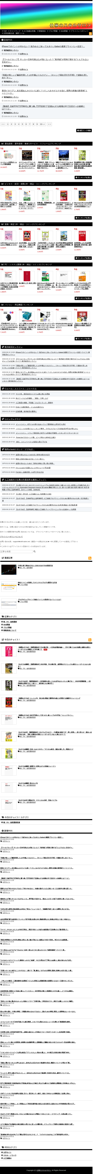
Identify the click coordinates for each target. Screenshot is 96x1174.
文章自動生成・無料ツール (13, 33)
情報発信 (42, 31)
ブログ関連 (53, 31)
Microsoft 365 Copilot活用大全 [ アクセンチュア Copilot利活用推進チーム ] (83, 204)
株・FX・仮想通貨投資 (27, 651)
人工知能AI (7, 1158)
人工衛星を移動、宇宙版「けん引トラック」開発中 (34, 403)
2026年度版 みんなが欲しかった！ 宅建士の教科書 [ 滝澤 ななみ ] (27, 244)
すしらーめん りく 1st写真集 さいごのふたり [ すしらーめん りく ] (65, 285)
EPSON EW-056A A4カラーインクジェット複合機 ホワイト (64, 325)
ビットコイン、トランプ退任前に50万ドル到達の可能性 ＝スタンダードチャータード (47, 433)
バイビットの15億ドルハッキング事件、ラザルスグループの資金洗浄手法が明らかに (47, 429)
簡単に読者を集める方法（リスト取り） (30, 459)
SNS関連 (64, 31)
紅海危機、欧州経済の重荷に (26, 411)
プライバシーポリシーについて (11, 537)
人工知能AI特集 (30, 31)
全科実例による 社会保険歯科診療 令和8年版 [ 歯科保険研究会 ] (83, 244)
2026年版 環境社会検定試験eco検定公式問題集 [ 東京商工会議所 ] (64, 244)
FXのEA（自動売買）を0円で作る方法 (30, 472)
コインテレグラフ (13, 419)
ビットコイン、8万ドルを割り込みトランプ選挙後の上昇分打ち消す (41, 424)
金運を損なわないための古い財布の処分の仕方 (33, 455)
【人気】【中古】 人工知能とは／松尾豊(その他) (33, 494)
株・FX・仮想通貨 (25, 568)
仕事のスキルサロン (44, 1170)
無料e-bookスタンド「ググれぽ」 (20, 449)
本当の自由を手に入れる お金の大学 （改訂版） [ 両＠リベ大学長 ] (9, 204)
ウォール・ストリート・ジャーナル (21, 389)
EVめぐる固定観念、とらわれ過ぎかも (30, 407)
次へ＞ (42, 124)
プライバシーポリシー (79, 31)
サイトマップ (15, 31)
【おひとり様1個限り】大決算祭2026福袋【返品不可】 (83, 325)
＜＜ (3, 124)
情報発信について (9, 630)
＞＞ (49, 124)
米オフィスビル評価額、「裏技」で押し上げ (32, 398)
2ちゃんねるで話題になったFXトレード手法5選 (33, 468)
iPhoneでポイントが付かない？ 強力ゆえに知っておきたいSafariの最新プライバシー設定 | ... (43, 46)
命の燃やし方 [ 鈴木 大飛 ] (27, 283)
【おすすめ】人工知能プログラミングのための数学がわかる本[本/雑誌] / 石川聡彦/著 (46, 505)
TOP (5, 31)
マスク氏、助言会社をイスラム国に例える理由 (33, 394)
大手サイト (6, 841)
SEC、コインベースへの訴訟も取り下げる (31, 442)
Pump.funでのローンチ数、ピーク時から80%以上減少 (36, 437)
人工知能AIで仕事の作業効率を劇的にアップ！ (25, 480)
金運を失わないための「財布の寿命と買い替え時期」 (35, 463)
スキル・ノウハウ (9, 1155)
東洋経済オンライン (14, 347)
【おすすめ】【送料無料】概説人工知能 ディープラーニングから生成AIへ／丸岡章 (46, 509)
